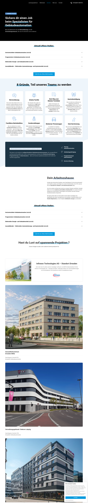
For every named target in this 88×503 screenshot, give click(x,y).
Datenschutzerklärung (69, 500)
